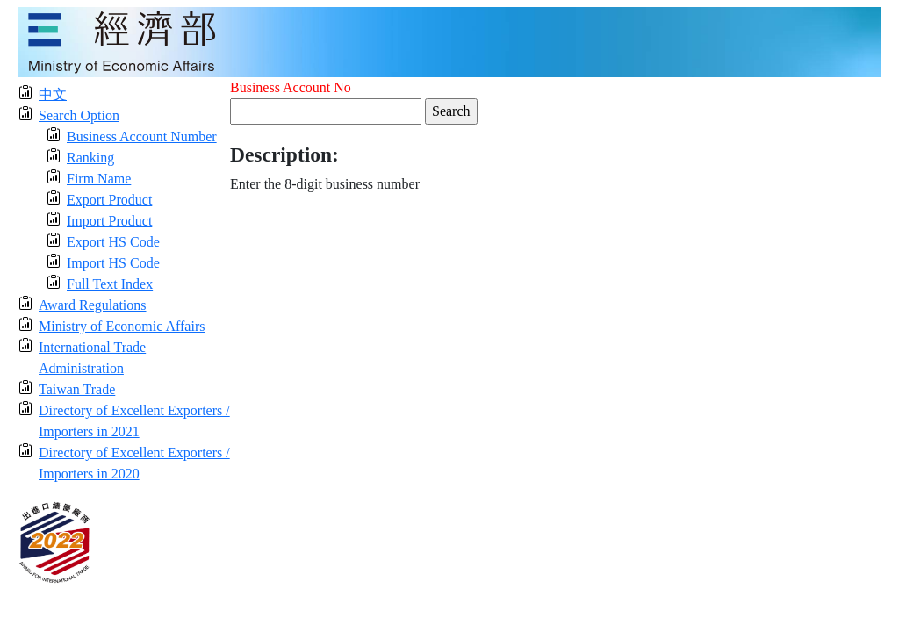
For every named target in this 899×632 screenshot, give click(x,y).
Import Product (109, 220)
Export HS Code (113, 241)
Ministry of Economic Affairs (122, 326)
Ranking (90, 157)
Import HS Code (113, 262)
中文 (53, 94)
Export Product (109, 199)
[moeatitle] (449, 40)
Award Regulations (93, 305)
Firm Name (99, 178)
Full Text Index (110, 283)
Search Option (79, 115)
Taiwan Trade (77, 389)
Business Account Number (142, 136)
